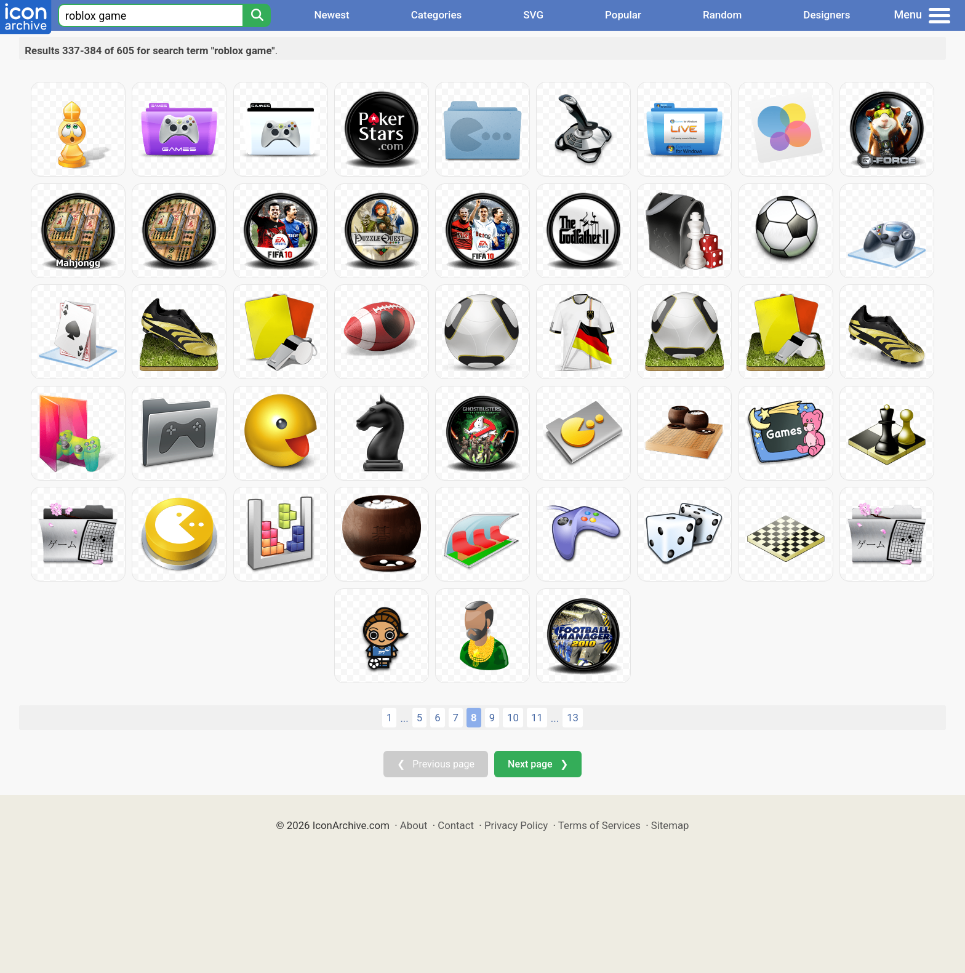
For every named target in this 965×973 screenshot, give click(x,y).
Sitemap (670, 825)
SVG (533, 15)
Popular (623, 15)
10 (513, 717)
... (404, 718)
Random (722, 15)
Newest (331, 15)
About (414, 825)
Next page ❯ (537, 764)
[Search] (256, 15)
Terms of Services (599, 825)
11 (537, 717)
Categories (436, 15)
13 (573, 717)
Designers (826, 15)
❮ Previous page (435, 764)
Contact (456, 825)
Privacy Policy (516, 825)
